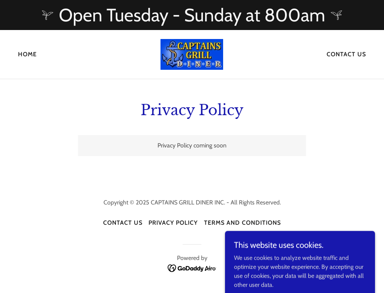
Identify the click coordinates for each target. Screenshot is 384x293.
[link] (191, 53)
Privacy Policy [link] (173, 222)
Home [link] (27, 54)
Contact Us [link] (346, 54)
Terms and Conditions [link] (242, 222)
